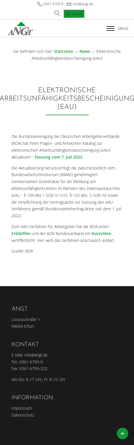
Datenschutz (22, 415)
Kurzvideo (101, 233)
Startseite (63, 51)
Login (76, 13)
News (84, 51)
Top (122, 433)
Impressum (21, 408)
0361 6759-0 (53, 3)
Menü (117, 28)
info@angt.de (83, 3)
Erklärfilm (20, 233)
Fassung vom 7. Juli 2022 (58, 157)
